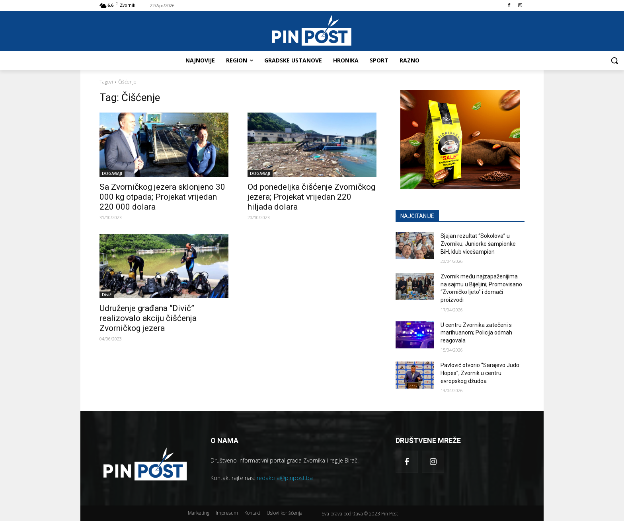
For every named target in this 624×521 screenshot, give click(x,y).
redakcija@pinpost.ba (285, 478)
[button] (614, 60)
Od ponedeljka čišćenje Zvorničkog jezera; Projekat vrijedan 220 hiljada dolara (311, 197)
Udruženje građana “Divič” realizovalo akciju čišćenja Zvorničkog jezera (148, 318)
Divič (106, 294)
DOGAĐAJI (112, 173)
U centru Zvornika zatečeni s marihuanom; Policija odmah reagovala (476, 333)
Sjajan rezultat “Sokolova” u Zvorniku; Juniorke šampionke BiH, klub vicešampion (478, 244)
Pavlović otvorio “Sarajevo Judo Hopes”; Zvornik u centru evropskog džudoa (480, 373)
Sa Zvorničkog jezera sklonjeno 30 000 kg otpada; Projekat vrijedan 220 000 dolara (162, 197)
